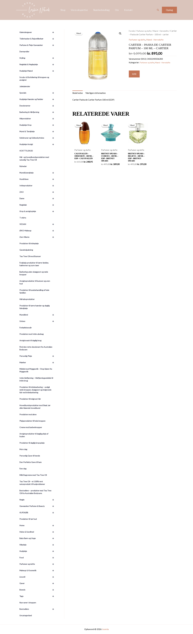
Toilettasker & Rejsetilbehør (37, 39)
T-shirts (22, 218)
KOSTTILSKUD (26, 151)
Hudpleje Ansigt (37, 144)
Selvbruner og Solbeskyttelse (37, 138)
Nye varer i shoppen (27, 602)
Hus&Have (37, 179)
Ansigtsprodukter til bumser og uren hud (34, 282)
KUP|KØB (37, 512)
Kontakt (127, 10)
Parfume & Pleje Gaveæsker (37, 45)
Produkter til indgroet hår (30, 399)
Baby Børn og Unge (37, 538)
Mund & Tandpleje (37, 131)
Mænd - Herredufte (158, 43)
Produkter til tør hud (28, 519)
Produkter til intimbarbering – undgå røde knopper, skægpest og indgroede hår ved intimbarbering (35, 390)
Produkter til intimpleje (29, 243)
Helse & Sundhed (37, 532)
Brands (37, 590)
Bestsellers (37, 609)
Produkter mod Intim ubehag (31, 334)
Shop (64, 10)
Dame (37, 198)
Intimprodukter (37, 185)
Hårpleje (37, 545)
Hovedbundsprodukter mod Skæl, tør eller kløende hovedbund (34, 406)
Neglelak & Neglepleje (37, 64)
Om (116, 10)
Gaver (37, 583)
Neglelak (37, 205)
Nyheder (23, 166)
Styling (37, 58)
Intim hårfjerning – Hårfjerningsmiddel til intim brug (36, 379)
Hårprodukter (37, 118)
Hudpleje (37, 551)
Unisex (37, 321)
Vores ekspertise (80, 10)
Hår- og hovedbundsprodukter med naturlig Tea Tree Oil (34, 158)
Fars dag (22, 468)
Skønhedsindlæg (101, 10)
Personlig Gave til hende (29, 456)
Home (37, 525)
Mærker (37, 362)
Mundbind (37, 315)
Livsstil (37, 577)
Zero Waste (37, 237)
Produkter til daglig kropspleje (31, 443)
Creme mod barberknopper (30, 427)
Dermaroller (24, 51)
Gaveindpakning (26, 250)
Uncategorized (25, 615)
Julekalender (24, 86)
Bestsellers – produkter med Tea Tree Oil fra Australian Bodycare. (35, 491)
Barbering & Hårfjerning (37, 112)
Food (37, 557)
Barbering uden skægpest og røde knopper (33, 273)
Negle (37, 500)
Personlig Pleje (37, 356)
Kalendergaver (37, 32)
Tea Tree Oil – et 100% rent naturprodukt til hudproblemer (32, 482)
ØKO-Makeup (37, 230)
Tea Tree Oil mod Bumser (30, 256)
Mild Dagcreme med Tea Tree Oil (33, 475)
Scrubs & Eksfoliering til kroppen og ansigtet (34, 78)
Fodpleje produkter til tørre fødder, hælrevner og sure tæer (34, 264)
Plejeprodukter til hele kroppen (32, 421)
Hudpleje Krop (37, 125)
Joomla (105, 629)
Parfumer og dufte (37, 564)
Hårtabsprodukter (27, 299)
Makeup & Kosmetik (37, 570)
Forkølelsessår (25, 327)
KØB (135, 78)
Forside (132, 31)
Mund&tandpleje (37, 173)
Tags (37, 596)
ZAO (37, 192)
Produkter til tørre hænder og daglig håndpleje (34, 306)
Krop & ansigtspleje (37, 211)
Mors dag (23, 449)
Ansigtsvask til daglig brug (30, 340)
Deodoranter (37, 106)
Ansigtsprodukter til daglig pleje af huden (33, 435)
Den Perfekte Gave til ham (30, 462)
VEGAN (37, 224)
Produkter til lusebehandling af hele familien (34, 291)
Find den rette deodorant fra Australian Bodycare (35, 348)
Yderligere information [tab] (98, 94)
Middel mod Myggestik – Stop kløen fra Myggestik (35, 370)
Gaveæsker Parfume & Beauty (37, 506)
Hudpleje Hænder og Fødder (37, 99)
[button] (158, 10)
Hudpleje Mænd (37, 71)
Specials (37, 93)
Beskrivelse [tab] (78, 94)
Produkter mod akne (27, 414)
